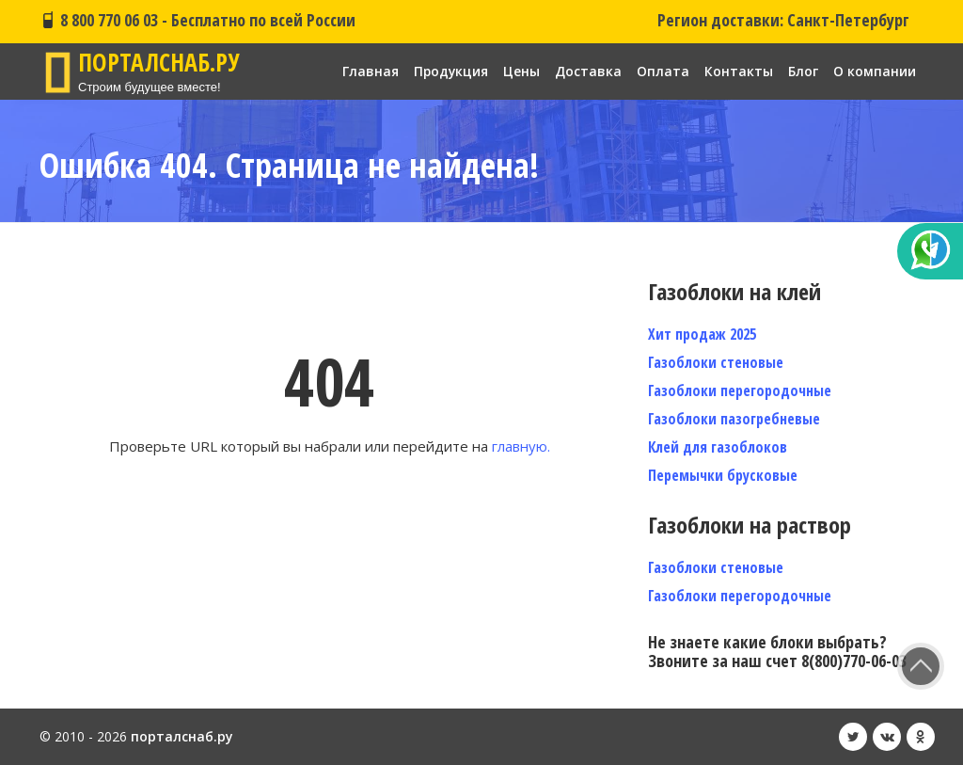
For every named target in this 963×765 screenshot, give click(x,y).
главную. (521, 446)
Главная (368, 71)
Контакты (738, 71)
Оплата (663, 71)
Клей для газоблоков (717, 447)
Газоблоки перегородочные (739, 390)
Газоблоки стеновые (715, 362)
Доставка (588, 71)
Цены (521, 71)
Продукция (450, 71)
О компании (874, 71)
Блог (803, 71)
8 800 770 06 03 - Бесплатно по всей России (197, 19)
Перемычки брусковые (722, 475)
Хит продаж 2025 (702, 334)
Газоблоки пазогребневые (734, 418)
